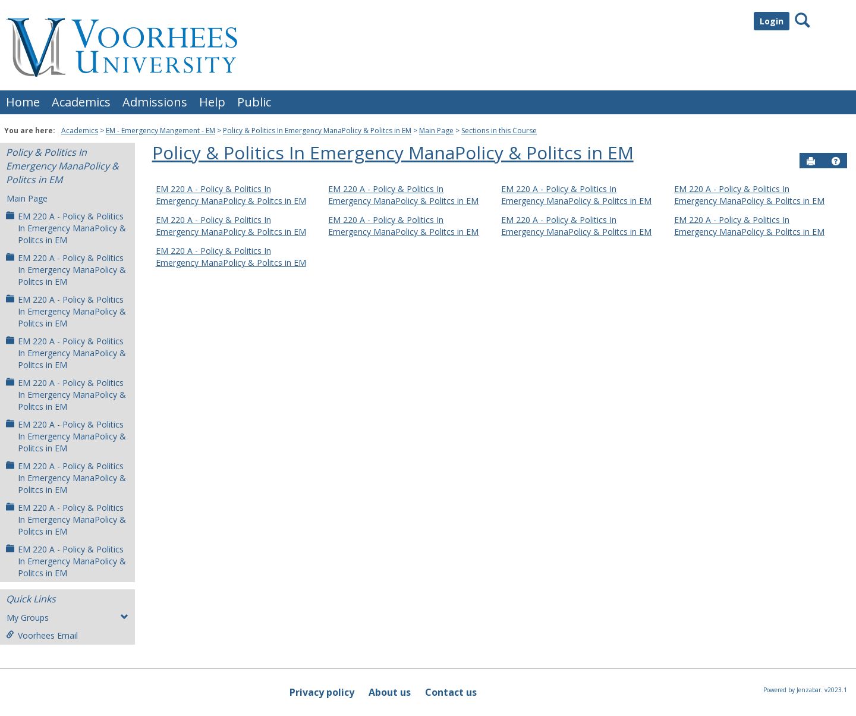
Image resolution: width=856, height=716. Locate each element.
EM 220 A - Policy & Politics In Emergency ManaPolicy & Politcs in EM (66, 228)
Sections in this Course (499, 130)
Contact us (451, 692)
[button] (835, 161)
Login (771, 21)
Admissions (154, 102)
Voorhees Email (42, 635)
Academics (81, 102)
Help (212, 102)
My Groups (67, 617)
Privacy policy (321, 692)
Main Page (436, 130)
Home (23, 102)
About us (390, 692)
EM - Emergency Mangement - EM (160, 130)
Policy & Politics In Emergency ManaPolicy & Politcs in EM (317, 130)
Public (254, 102)
